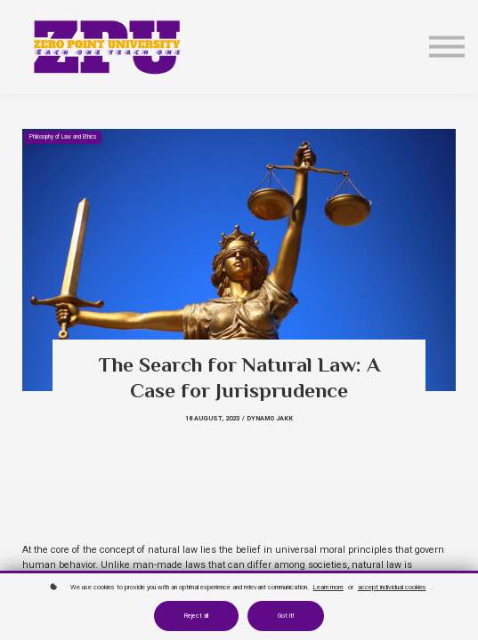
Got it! (286, 616)
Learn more (328, 587)
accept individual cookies (392, 587)
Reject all (196, 616)
